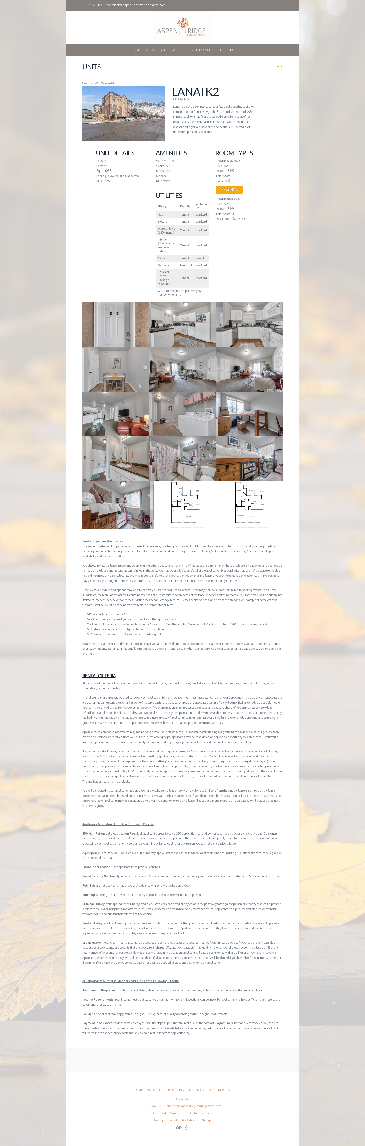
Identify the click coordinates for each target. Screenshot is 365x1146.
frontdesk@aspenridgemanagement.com (136, 5)
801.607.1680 (92, 5)
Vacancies (154, 1090)
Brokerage (182, 1098)
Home (138, 1090)
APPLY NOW (229, 189)
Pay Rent (186, 1090)
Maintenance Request (214, 1090)
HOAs (171, 1090)
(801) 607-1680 (154, 1106)
